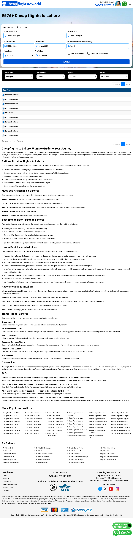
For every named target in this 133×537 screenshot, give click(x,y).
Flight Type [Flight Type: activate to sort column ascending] (56, 90)
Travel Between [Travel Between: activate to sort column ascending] (99, 90)
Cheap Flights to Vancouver (121, 449)
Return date (39, 42)
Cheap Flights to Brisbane (33, 431)
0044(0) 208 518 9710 (60, 494)
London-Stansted (9, 107)
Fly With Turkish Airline (43, 478)
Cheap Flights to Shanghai (120, 434)
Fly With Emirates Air (75, 469)
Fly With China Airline (108, 466)
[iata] (65, 506)
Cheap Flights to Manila (75, 451)
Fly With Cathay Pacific (76, 466)
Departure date (9, 42)
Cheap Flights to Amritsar (11, 437)
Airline (114, 75)
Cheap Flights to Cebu (32, 440)
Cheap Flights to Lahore (76, 442)
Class (82, 75)
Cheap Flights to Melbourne (77, 454)
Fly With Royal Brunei (42, 475)
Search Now (122, 96)
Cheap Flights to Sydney (120, 440)
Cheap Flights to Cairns (32, 434)
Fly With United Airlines (108, 478)
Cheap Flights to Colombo (33, 443)
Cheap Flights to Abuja (10, 434)
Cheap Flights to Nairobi (97, 437)
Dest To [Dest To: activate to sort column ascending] (23, 90)
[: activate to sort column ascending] (121, 90)
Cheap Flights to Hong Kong (55, 437)
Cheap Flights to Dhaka (32, 449)
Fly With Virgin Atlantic (10, 478)
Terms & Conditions (10, 503)
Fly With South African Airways (78, 475)
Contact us (7, 500)
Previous (117, 84)
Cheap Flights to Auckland (11, 440)
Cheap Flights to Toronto (120, 443)
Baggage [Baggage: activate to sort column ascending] (84, 90)
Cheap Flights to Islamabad (55, 443)
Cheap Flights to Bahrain (11, 443)
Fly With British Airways (43, 466)
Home (5, 494)
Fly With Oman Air (74, 472)
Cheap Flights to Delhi (32, 446)
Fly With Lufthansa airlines (44, 472)
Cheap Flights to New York (98, 440)
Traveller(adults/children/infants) (79, 42)
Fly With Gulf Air (106, 469)
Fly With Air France (42, 481)
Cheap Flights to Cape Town (33, 437)
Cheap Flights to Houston (55, 440)
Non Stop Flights (77, 53)
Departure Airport (10, 31)
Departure (19, 75)
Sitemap (6, 509)
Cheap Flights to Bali (9, 446)
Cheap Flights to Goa (53, 434)
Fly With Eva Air (40, 469)
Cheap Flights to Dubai (54, 431)
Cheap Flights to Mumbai (98, 434)
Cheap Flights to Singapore (120, 437)
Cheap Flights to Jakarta (54, 446)
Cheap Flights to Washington (121, 452)
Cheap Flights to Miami (97, 431)
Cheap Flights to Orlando (98, 443)
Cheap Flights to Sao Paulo (120, 431)
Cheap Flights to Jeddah (54, 449)
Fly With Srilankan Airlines (109, 475)
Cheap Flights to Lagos (75, 439)
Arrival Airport (71, 31)
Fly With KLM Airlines (108, 472)
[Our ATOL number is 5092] (53, 506)
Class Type (7, 51)
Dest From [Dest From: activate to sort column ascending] (7, 90)
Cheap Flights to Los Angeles (77, 448)
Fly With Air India (8, 466)
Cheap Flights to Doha (32, 452)
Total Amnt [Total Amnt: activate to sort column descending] (70, 90)
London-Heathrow (9, 95)
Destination (50, 75)
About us (6, 497)
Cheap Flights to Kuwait (75, 436)
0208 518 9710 (104, 3)
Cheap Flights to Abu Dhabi (11, 431)
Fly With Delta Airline (9, 472)
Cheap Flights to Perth (97, 446)
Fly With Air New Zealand (76, 481)
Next (128, 84)
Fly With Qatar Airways (76, 478)
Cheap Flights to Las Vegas (77, 445)
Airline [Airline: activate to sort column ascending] (34, 90)
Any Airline (39, 51)
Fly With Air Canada (9, 469)
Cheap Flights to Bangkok (11, 452)
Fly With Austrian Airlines (11, 481)
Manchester (7, 120)
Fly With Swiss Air (8, 475)
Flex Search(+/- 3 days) (99, 53)
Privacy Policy (8, 506)
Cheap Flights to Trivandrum (121, 446)
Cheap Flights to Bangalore (11, 449)
